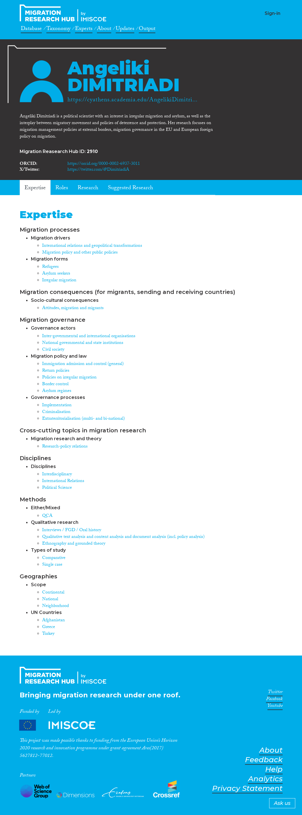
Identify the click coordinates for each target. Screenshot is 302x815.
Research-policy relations (65, 447)
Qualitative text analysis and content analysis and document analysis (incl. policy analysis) (123, 537)
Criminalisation (56, 412)
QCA (47, 516)
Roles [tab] (61, 188)
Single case (52, 565)
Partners (62, 725)
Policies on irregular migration (69, 378)
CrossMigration (65, 12)
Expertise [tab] (35, 188)
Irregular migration (59, 280)
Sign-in (272, 13)
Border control (55, 384)
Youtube (275, 706)
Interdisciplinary (57, 474)
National (50, 599)
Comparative (53, 558)
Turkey (48, 634)
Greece (48, 627)
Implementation (57, 405)
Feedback (264, 759)
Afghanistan (53, 620)
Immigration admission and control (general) (83, 364)
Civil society (53, 350)
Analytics (265, 779)
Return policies (55, 371)
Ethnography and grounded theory (73, 544)
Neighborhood (55, 606)
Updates (125, 29)
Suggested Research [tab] (130, 188)
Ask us (282, 803)
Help (274, 769)
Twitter (275, 693)
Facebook (274, 700)
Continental (53, 593)
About (104, 29)
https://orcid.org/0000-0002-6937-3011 (103, 164)
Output (147, 29)
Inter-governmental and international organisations (88, 336)
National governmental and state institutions (82, 343)
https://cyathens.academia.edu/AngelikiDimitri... (132, 100)
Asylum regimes (56, 391)
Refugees (50, 267)
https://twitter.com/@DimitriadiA (98, 170)
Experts (83, 29)
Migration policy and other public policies (80, 253)
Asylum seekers (56, 274)
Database (31, 29)
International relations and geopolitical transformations (92, 246)
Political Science (57, 488)
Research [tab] (88, 188)
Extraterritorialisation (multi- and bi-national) (83, 419)
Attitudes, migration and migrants (73, 308)
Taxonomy (58, 29)
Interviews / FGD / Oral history (71, 530)
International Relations (63, 481)
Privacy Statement (247, 788)
